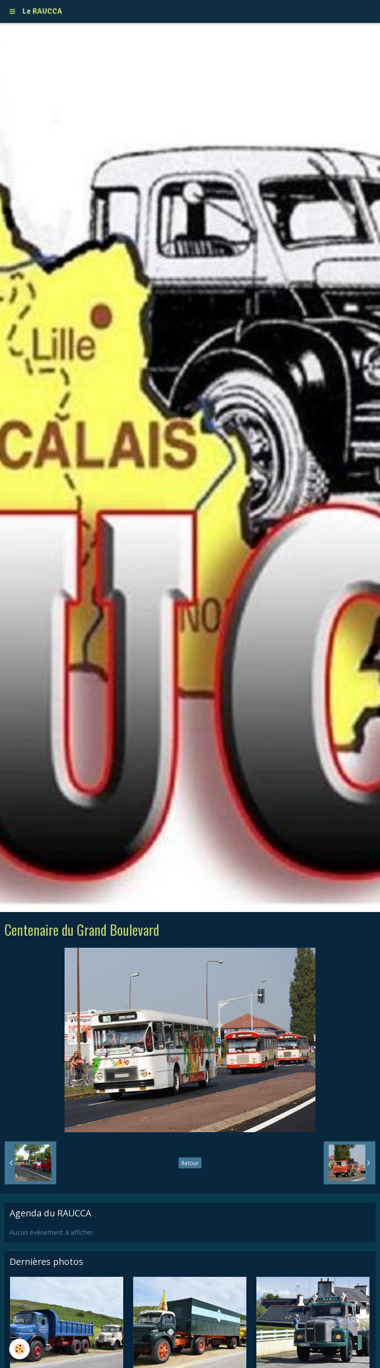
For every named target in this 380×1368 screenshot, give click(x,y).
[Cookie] (19, 1349)
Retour (190, 1163)
